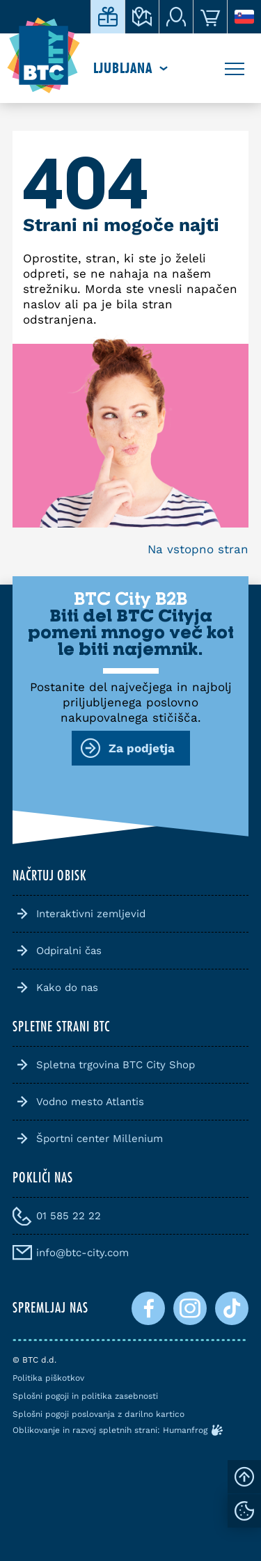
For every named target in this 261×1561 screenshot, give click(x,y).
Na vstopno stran (198, 549)
